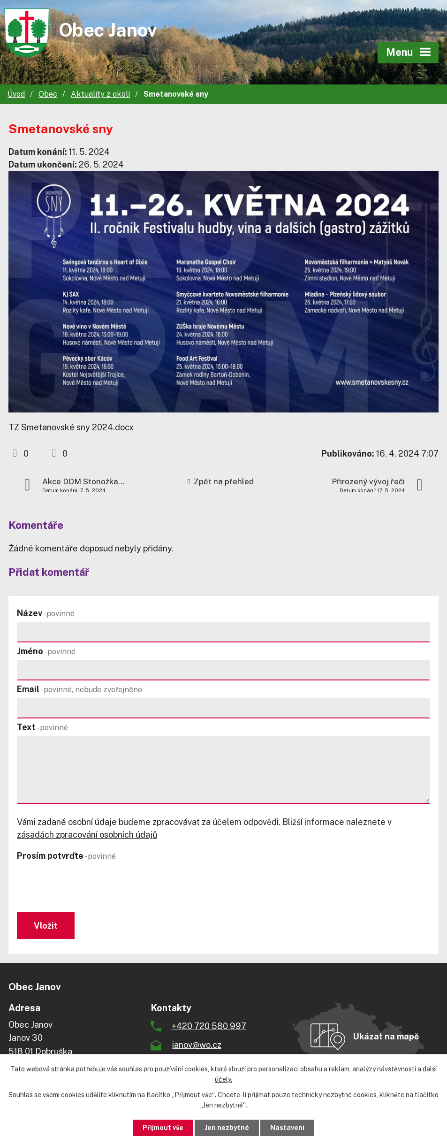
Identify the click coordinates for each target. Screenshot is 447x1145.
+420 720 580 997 (209, 1026)
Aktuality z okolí (100, 94)
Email (79, 689)
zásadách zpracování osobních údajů (87, 835)
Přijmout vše (163, 1127)
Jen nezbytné (227, 1127)
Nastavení (287, 1127)
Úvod (16, 94)
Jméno (46, 651)
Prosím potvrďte (66, 856)
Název (46, 613)
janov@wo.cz (196, 1045)
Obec (47, 94)
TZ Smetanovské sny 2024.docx (71, 427)
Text (42, 727)
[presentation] (86, 887)
